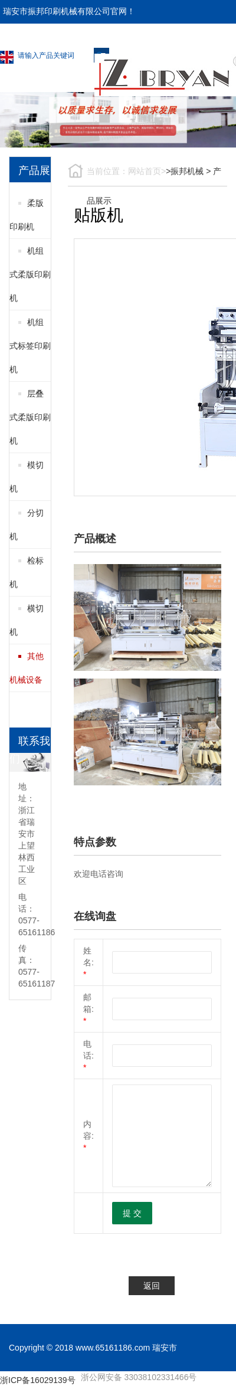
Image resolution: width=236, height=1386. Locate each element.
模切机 (26, 476)
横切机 (26, 620)
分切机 (26, 524)
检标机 (26, 572)
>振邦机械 (185, 171)
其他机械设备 (26, 667)
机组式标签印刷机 (30, 345)
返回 (151, 1285)
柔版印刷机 (26, 214)
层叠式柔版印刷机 (30, 417)
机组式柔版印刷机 (30, 274)
